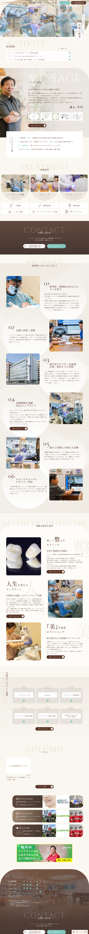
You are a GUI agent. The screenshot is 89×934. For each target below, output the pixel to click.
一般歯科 (15, 205)
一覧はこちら (62, 48)
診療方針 (39, 3)
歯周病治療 (44, 205)
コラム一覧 (46, 787)
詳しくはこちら (38, 125)
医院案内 (33, 3)
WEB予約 (64, 3)
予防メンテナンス (73, 211)
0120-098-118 (78, 2)
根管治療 (73, 205)
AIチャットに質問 (82, 932)
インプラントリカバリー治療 (44, 211)
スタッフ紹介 (47, 3)
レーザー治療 (15, 211)
